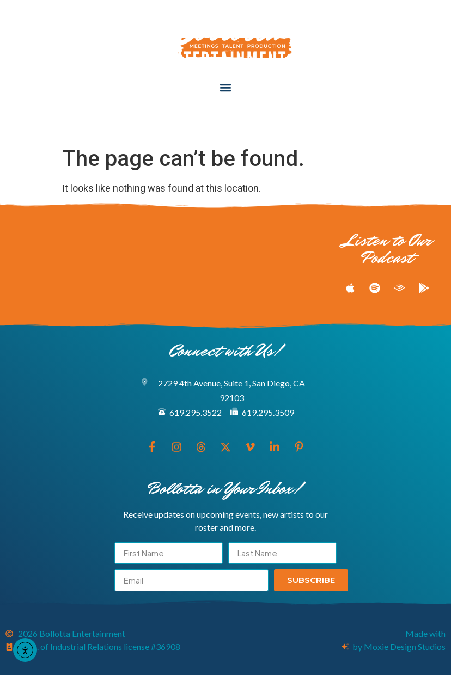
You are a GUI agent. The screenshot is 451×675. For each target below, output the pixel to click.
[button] (226, 88)
